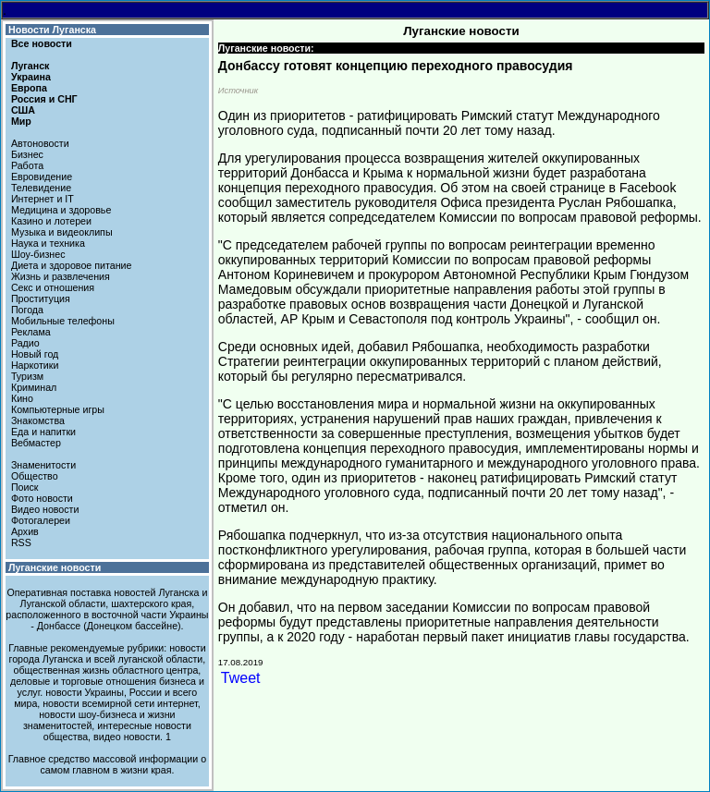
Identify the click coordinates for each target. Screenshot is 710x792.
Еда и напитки (43, 431)
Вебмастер (36, 442)
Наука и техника (48, 243)
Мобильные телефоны (63, 320)
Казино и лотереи (51, 220)
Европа (29, 87)
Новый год (34, 353)
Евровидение (41, 176)
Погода (27, 309)
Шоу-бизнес (38, 254)
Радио (25, 342)
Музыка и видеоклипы (62, 232)
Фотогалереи (40, 520)
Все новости (41, 43)
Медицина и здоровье (61, 209)
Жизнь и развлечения (60, 276)
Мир (21, 121)
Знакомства (38, 420)
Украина (31, 76)
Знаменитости (43, 464)
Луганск (30, 65)
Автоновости (40, 143)
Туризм (27, 376)
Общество (34, 475)
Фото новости (42, 498)
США (23, 110)
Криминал (33, 387)
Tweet (241, 678)
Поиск (25, 487)
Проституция (40, 298)
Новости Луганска (52, 29)
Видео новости (45, 509)
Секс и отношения (52, 287)
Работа (27, 165)
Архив (25, 531)
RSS (21, 542)
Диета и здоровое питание (71, 265)
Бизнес (27, 154)
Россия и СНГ (44, 98)
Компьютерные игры (57, 409)
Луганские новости (54, 567)
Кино (22, 398)
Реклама (31, 331)
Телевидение (41, 187)
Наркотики (34, 365)
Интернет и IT (42, 198)
